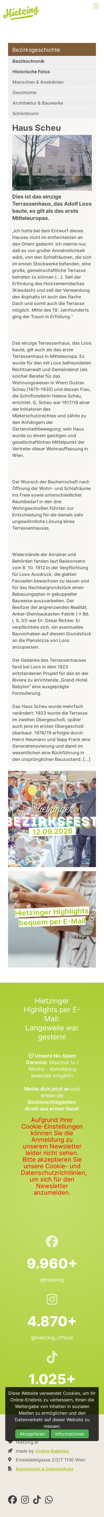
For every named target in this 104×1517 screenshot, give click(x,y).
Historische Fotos (31, 71)
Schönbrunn (25, 113)
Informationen (69, 1434)
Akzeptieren (32, 1434)
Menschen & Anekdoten (38, 82)
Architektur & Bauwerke (37, 103)
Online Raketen (52, 1451)
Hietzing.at (21, 13)
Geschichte (24, 92)
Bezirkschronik (28, 61)
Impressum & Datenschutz (44, 1469)
